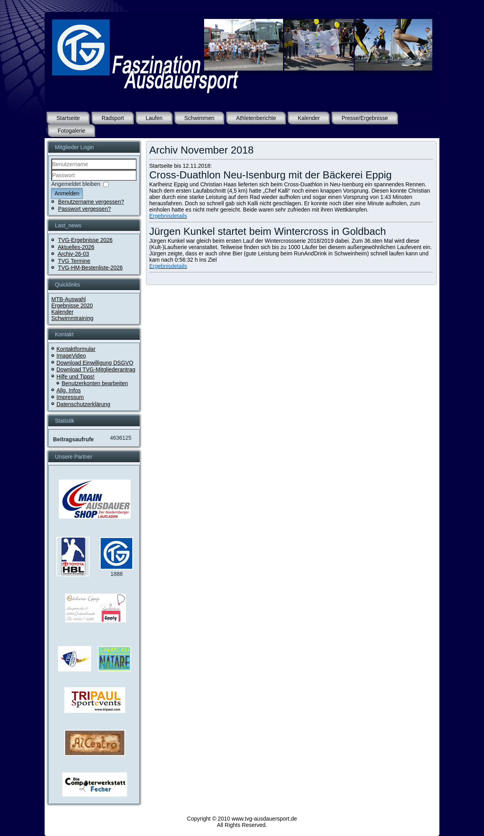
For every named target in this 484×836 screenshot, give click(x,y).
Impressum (70, 397)
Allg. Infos (68, 390)
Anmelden (66, 193)
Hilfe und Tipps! (75, 376)
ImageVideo (71, 355)
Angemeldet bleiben (75, 184)
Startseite (68, 118)
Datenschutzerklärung (83, 404)
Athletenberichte (256, 118)
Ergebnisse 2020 (72, 305)
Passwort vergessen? (84, 209)
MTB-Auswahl (68, 299)
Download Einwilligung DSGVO (94, 363)
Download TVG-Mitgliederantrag (95, 369)
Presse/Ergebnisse (364, 118)
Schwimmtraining (72, 318)
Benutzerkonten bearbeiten (95, 383)
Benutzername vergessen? (91, 202)
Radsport (112, 118)
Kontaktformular (76, 349)
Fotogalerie (71, 130)
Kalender (309, 118)
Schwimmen (199, 118)
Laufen (154, 118)
